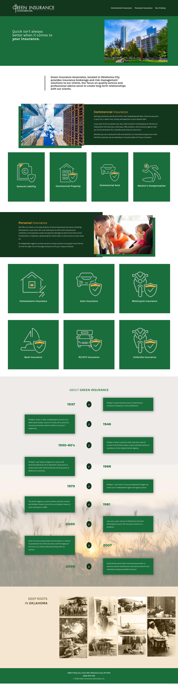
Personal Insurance (143, 8)
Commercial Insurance (121, 8)
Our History (160, 8)
